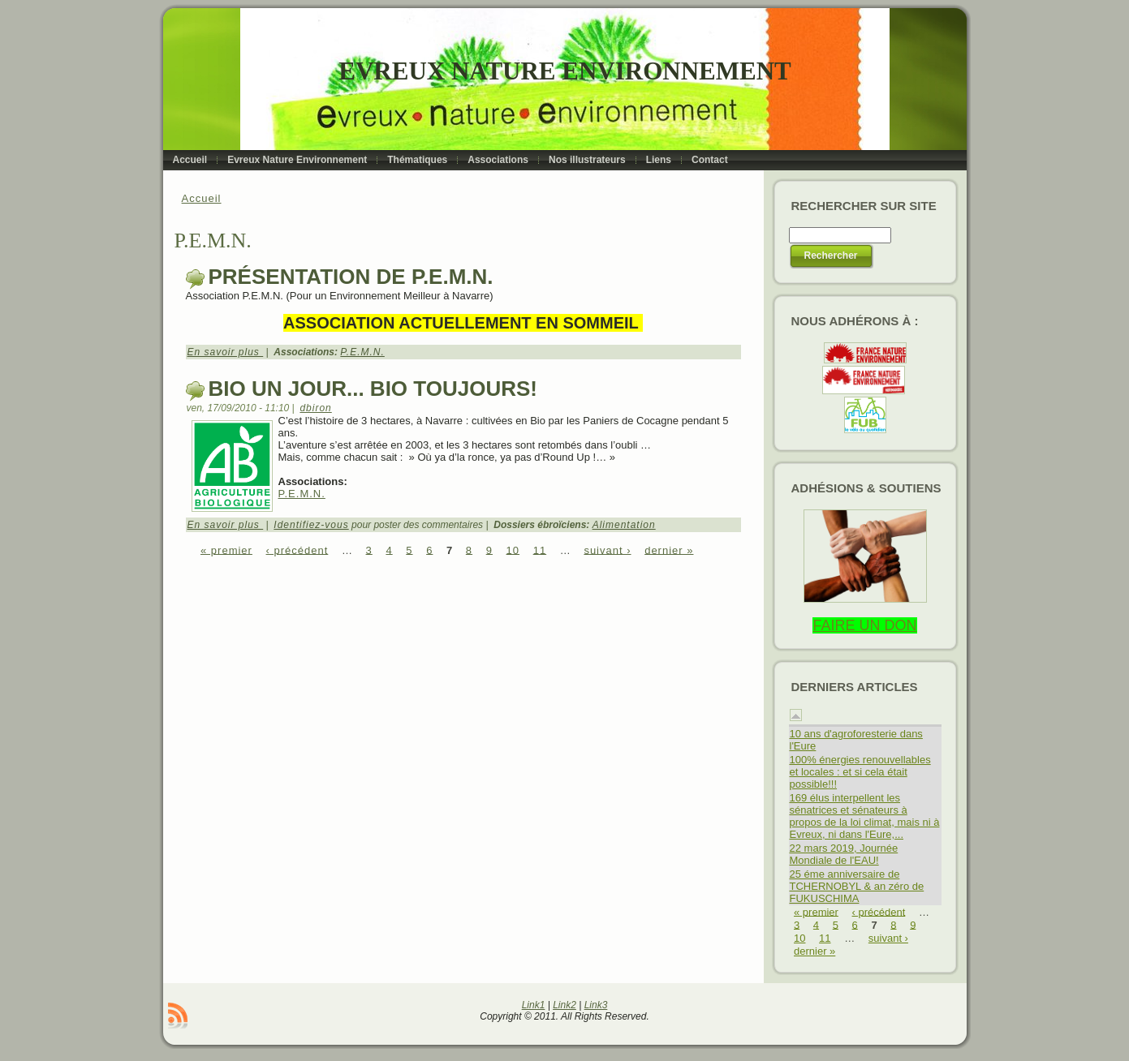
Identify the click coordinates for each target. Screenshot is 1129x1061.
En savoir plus (225, 352)
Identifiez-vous (311, 524)
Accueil (202, 198)
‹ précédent (297, 549)
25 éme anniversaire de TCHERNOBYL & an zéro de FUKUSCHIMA (857, 886)
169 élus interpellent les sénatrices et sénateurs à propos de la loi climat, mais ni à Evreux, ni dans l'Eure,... (865, 816)
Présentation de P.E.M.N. (351, 276)
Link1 (533, 1005)
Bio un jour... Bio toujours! (373, 388)
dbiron (315, 408)
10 (512, 549)
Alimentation (624, 524)
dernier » (668, 549)
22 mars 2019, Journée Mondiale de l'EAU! (844, 854)
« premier (226, 549)
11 (539, 549)
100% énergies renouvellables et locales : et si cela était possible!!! (860, 772)
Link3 (596, 1005)
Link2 (564, 1005)
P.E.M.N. (362, 352)
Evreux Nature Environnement (564, 71)
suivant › (607, 549)
